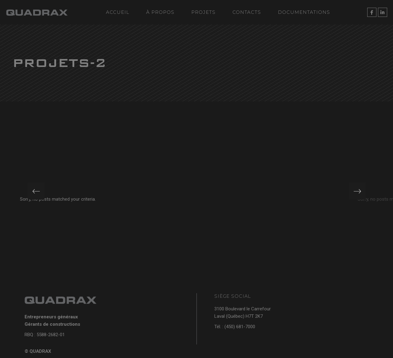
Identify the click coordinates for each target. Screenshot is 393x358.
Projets (203, 12)
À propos (160, 12)
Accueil (117, 12)
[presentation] (36, 191)
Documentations (304, 12)
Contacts (246, 12)
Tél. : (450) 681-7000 (234, 326)
